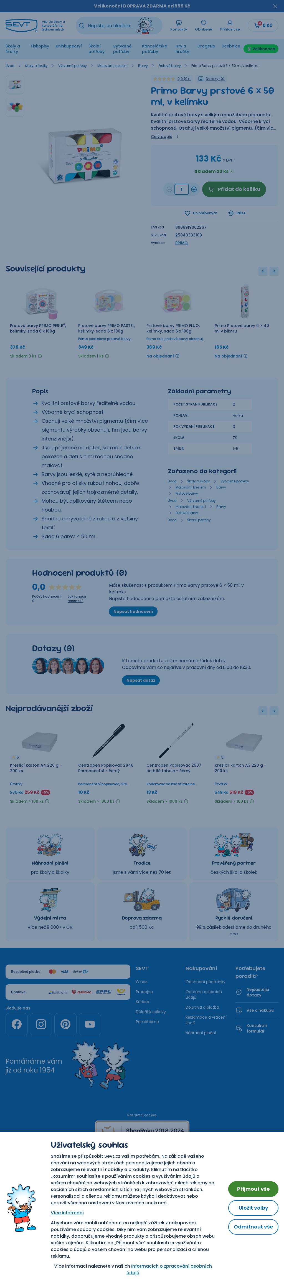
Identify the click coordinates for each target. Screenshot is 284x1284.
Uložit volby (253, 1207)
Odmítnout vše (253, 1226)
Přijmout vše (253, 1188)
